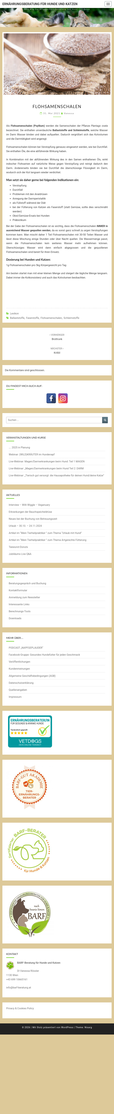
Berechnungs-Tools (20, 611)
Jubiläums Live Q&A (20, 553)
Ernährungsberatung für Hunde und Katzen (39, 4)
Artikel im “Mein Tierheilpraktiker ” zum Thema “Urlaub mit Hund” (45, 533)
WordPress (67, 1027)
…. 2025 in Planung (19, 447)
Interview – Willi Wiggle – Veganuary (29, 504)
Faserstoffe (32, 317)
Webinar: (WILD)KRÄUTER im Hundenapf (32, 454)
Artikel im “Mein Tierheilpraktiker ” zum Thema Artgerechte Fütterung (47, 540)
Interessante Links (19, 604)
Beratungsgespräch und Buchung (27, 583)
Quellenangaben (18, 689)
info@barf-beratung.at (18, 987)
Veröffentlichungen (19, 661)
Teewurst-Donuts (18, 546)
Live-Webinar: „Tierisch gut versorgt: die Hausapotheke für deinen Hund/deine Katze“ (56, 475)
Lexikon (14, 313)
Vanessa (69, 113)
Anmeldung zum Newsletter (24, 597)
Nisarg (88, 1027)
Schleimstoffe (71, 317)
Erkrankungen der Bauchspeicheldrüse (30, 511)
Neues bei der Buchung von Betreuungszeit (33, 518)
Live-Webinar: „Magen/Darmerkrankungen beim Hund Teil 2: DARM (46, 468)
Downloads (15, 618)
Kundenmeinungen (19, 668)
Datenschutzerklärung (21, 682)
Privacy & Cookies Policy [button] (20, 1008)
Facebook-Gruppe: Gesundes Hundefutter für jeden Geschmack (44, 654)
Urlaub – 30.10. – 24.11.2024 (25, 525)
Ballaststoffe (17, 317)
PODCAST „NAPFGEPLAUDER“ (26, 647)
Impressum (15, 696)
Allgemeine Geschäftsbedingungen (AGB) (32, 675)
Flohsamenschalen (51, 317)
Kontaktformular (18, 590)
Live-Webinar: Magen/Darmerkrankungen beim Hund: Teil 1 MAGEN (47, 461)
